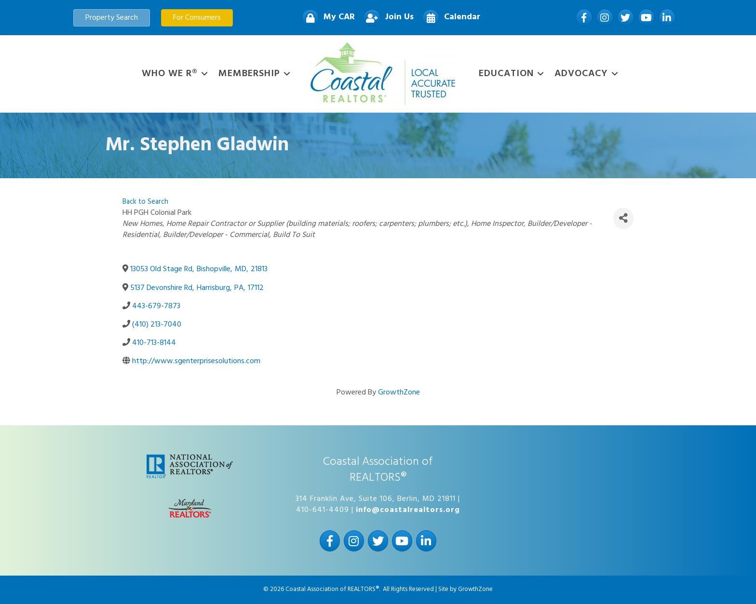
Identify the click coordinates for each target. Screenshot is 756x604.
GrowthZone (399, 392)
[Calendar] (449, 17)
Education (506, 73)
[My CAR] (326, 17)
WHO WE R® (170, 73)
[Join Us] (386, 17)
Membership (249, 73)
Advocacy (581, 73)
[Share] (623, 218)
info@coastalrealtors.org (408, 510)
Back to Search (145, 202)
